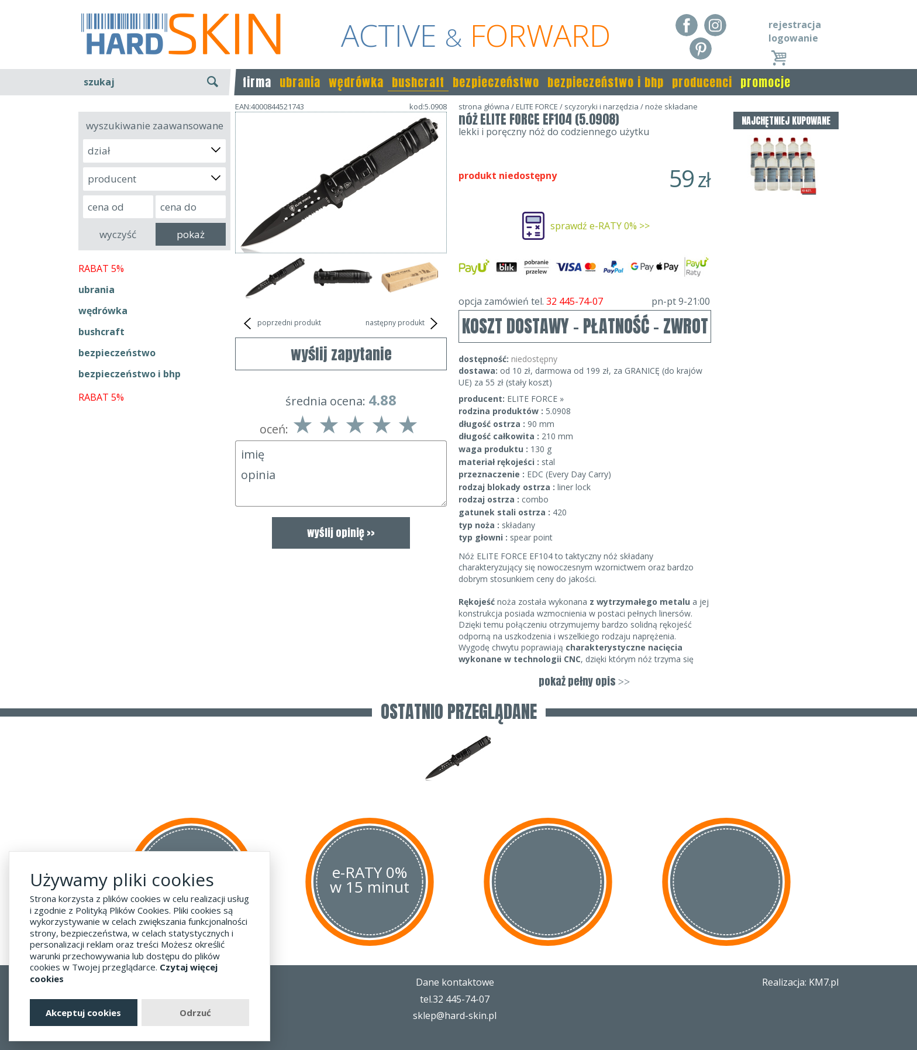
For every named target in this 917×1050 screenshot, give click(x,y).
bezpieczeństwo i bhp (605, 82)
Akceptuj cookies (83, 1012)
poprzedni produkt (281, 323)
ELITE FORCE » (535, 398)
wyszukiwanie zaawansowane (154, 125)
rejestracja (794, 24)
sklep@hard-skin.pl (455, 1015)
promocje (765, 82)
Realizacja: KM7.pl (800, 982)
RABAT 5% (101, 268)
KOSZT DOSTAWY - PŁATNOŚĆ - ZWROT (585, 326)
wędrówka (356, 82)
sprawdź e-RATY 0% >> (600, 225)
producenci (702, 82)
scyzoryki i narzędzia (601, 106)
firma (257, 82)
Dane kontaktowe (455, 982)
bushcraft (418, 82)
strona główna (483, 106)
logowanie (793, 38)
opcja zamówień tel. (584, 301)
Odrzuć (195, 1012)
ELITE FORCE (537, 106)
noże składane (671, 106)
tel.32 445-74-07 (454, 999)
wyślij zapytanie (341, 354)
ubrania (300, 82)
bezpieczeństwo (496, 82)
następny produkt (403, 323)
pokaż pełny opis (584, 681)
